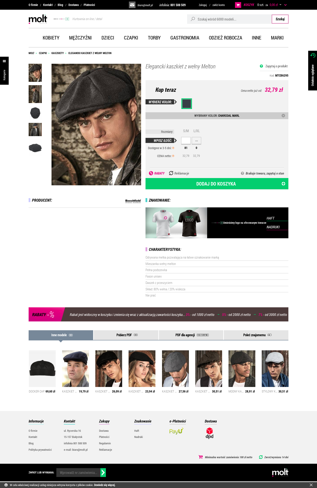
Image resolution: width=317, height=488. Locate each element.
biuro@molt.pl (145, 5)
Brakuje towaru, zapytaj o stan (265, 173)
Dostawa (73, 5)
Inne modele (59, 335)
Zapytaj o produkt (276, 66)
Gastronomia (184, 37)
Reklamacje (105, 450)
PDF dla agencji (185, 335)
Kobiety (51, 37)
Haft (136, 431)
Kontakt (48, 5)
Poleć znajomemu (254, 335)
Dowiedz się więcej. (104, 485)
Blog (60, 5)
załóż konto (218, 5)
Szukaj (280, 19)
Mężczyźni (80, 37)
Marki (277, 37)
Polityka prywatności (40, 450)
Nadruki (138, 437)
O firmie (33, 5)
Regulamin (105, 443)
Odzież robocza (225, 37)
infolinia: (172, 5)
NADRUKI (273, 226)
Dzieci (107, 37)
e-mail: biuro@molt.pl (76, 450)
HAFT (270, 218)
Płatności (89, 5)
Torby (154, 37)
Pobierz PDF (124, 335)
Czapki (131, 37)
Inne (256, 37)
